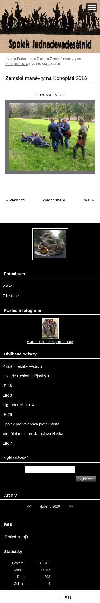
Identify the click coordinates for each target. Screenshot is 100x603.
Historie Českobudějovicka (26, 376)
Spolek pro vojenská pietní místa (31, 424)
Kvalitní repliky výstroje (23, 366)
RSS (68, 598)
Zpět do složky (54, 200)
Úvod (9, 59)
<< (29, 506)
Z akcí (41, 59)
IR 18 (7, 385)
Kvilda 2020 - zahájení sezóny (50, 342)
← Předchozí (15, 200)
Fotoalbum (25, 59)
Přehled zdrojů (15, 537)
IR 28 (7, 414)
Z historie (11, 296)
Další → (88, 200)
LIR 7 (7, 443)
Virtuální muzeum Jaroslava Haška (33, 434)
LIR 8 (7, 395)
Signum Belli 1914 (18, 405)
